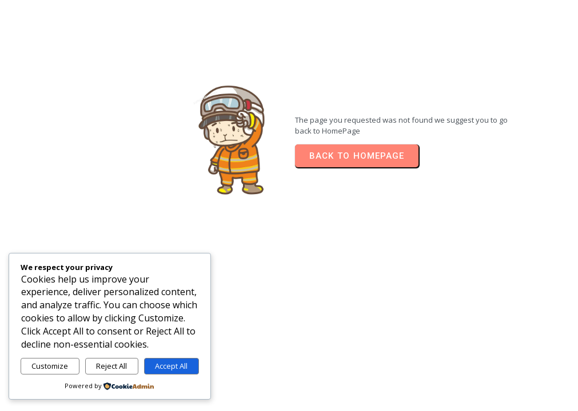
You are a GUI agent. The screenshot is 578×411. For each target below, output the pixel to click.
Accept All (171, 366)
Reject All (111, 366)
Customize (49, 366)
